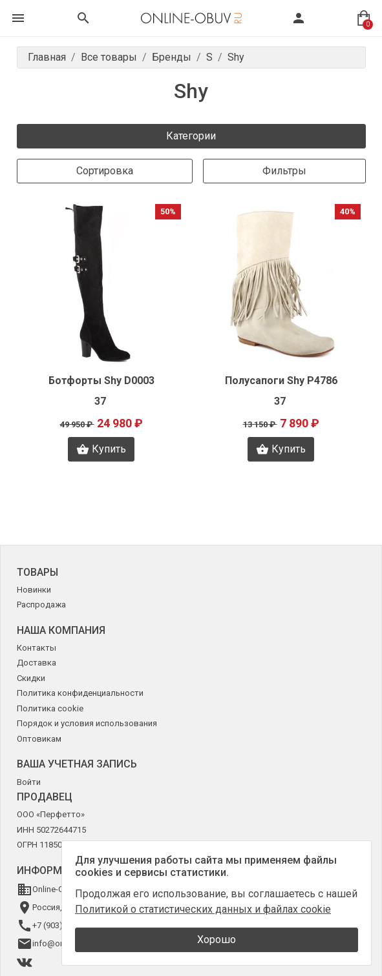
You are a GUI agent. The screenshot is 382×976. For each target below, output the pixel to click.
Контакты (36, 648)
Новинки (34, 590)
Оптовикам (39, 739)
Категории (191, 136)
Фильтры (284, 171)
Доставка (36, 662)
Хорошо (216, 939)
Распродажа (41, 604)
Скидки (31, 678)
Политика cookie (50, 708)
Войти (29, 782)
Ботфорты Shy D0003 (101, 380)
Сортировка (104, 171)
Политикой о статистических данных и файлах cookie (203, 909)
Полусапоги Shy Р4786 (281, 380)
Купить (101, 449)
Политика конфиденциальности (80, 693)
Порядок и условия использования (87, 723)
